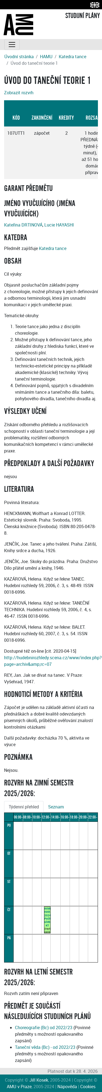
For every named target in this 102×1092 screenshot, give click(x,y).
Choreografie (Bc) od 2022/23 (43, 1028)
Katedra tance (72, 57)
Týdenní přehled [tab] (24, 807)
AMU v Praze (19, 1087)
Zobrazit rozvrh (18, 93)
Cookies (87, 1087)
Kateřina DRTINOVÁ (23, 225)
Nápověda (67, 1087)
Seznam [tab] (56, 807)
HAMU (46, 57)
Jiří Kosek (38, 1080)
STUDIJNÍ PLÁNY (82, 16)
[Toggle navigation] (12, 44)
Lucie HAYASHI (59, 225)
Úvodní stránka (19, 57)
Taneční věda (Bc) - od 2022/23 (45, 1047)
